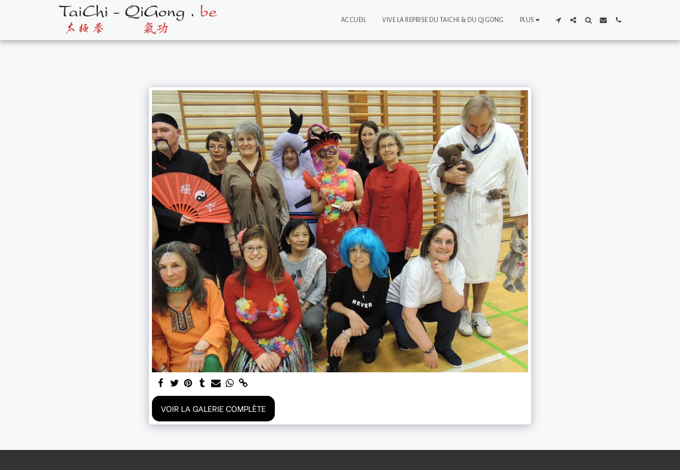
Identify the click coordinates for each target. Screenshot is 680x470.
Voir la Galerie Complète (213, 408)
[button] (558, 20)
